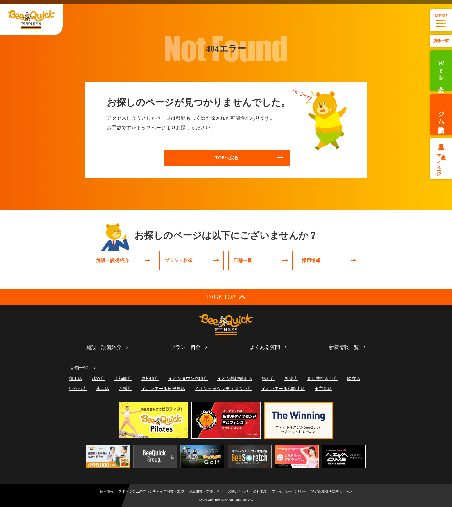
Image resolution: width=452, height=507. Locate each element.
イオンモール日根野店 (163, 388)
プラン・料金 (185, 347)
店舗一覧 (441, 41)
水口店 (102, 388)
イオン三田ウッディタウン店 (223, 388)
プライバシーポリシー (289, 491)
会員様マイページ (441, 162)
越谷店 (98, 378)
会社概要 (260, 491)
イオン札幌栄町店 (234, 378)
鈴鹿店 (353, 378)
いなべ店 (78, 388)
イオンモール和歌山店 (283, 388)
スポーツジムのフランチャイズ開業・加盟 (151, 491)
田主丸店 (323, 388)
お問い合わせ (238, 491)
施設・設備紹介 (103, 347)
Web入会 (441, 71)
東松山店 (150, 378)
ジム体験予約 (441, 115)
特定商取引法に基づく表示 (331, 491)
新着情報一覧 (344, 347)
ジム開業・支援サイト (206, 491)
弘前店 (268, 378)
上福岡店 (123, 378)
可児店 (291, 378)
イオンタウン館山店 (188, 378)
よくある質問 (265, 347)
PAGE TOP (225, 296)
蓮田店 (75, 378)
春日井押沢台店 (322, 378)
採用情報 (107, 491)
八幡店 (125, 388)
